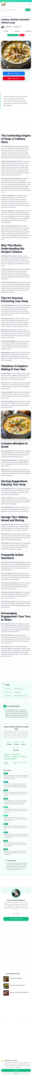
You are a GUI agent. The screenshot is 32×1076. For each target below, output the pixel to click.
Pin (21, 35)
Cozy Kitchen (8, 16)
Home (2, 16)
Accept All (16, 1070)
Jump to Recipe (13, 35)
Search (27, 9)
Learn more (18, 1067)
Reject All (16, 1073)
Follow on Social (16, 918)
